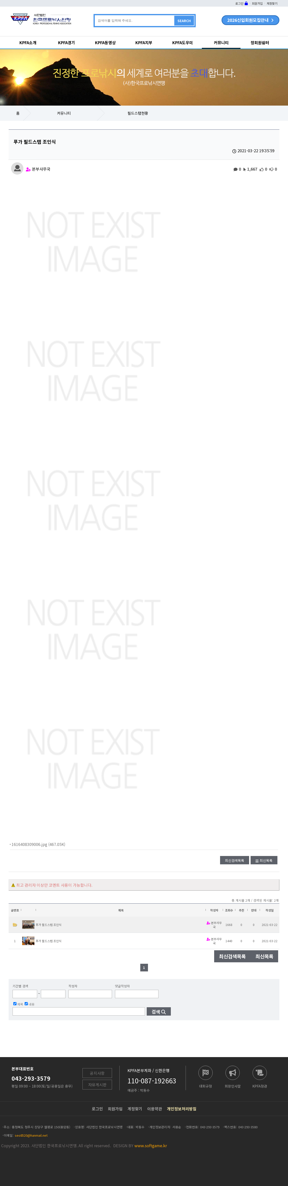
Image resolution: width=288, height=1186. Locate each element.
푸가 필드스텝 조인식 (49, 925)
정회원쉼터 (260, 42)
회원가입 (257, 3)
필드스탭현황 (138, 113)
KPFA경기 (66, 42)
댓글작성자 (122, 986)
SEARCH (184, 20)
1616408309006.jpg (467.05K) (38, 844)
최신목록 (266, 860)
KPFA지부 (143, 42)
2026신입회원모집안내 (248, 20)
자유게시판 (97, 1085)
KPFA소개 (27, 42)
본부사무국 (41, 168)
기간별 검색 (20, 986)
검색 (156, 1011)
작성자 (72, 986)
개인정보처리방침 (181, 1109)
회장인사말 (233, 1086)
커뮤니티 (221, 42)
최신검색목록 (234, 860)
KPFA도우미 (182, 42)
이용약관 (154, 1109)
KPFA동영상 (105, 42)
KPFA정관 (259, 1086)
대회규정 (205, 1086)
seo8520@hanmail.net (31, 1135)
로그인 (239, 3)
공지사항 (97, 1073)
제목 (18, 1004)
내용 (29, 1004)
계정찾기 (272, 3)
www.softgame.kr (150, 1145)
